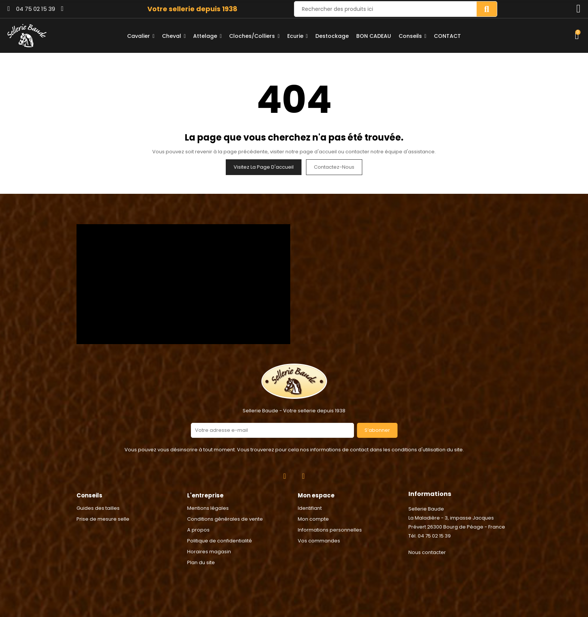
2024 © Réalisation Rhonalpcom (294, 577)
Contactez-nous (334, 167)
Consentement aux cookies (38, 612)
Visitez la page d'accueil (264, 167)
